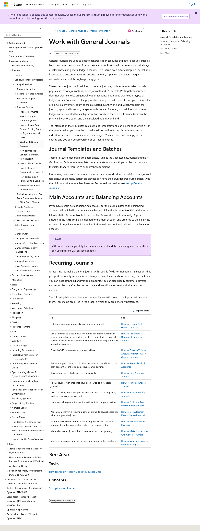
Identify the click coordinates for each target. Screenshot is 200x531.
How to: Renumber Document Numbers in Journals (132, 337)
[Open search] (184, 4)
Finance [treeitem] (18, 65)
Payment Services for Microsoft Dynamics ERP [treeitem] (27, 382)
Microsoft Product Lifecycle (95, 14)
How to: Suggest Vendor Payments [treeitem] (28, 109)
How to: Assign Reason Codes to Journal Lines (75, 471)
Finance (61, 30)
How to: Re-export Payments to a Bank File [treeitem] (32, 169)
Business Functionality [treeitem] (23, 56)
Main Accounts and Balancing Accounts (175, 43)
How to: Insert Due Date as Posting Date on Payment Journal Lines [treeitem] (30, 122)
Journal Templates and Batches (176, 36)
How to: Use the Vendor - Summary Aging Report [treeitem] (29, 145)
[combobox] (22, 35)
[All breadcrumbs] (52, 30)
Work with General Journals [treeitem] (29, 135)
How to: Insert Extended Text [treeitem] (26, 412)
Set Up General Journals (62, 488)
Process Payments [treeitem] (29, 102)
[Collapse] (40, 28)
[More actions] (148, 30)
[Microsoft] (6, 4)
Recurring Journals (169, 48)
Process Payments (99, 30)
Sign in (192, 4)
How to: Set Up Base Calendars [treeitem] (27, 430)
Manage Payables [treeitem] (26, 80)
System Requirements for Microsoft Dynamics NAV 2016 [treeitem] (24, 481)
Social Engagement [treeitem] (21, 389)
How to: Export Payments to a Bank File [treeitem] (32, 161)
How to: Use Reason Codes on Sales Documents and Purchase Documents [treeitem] (28, 421)
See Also (164, 52)
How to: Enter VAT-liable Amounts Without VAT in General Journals (133, 354)
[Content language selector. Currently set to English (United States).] (19, 526)
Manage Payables (77, 30)
